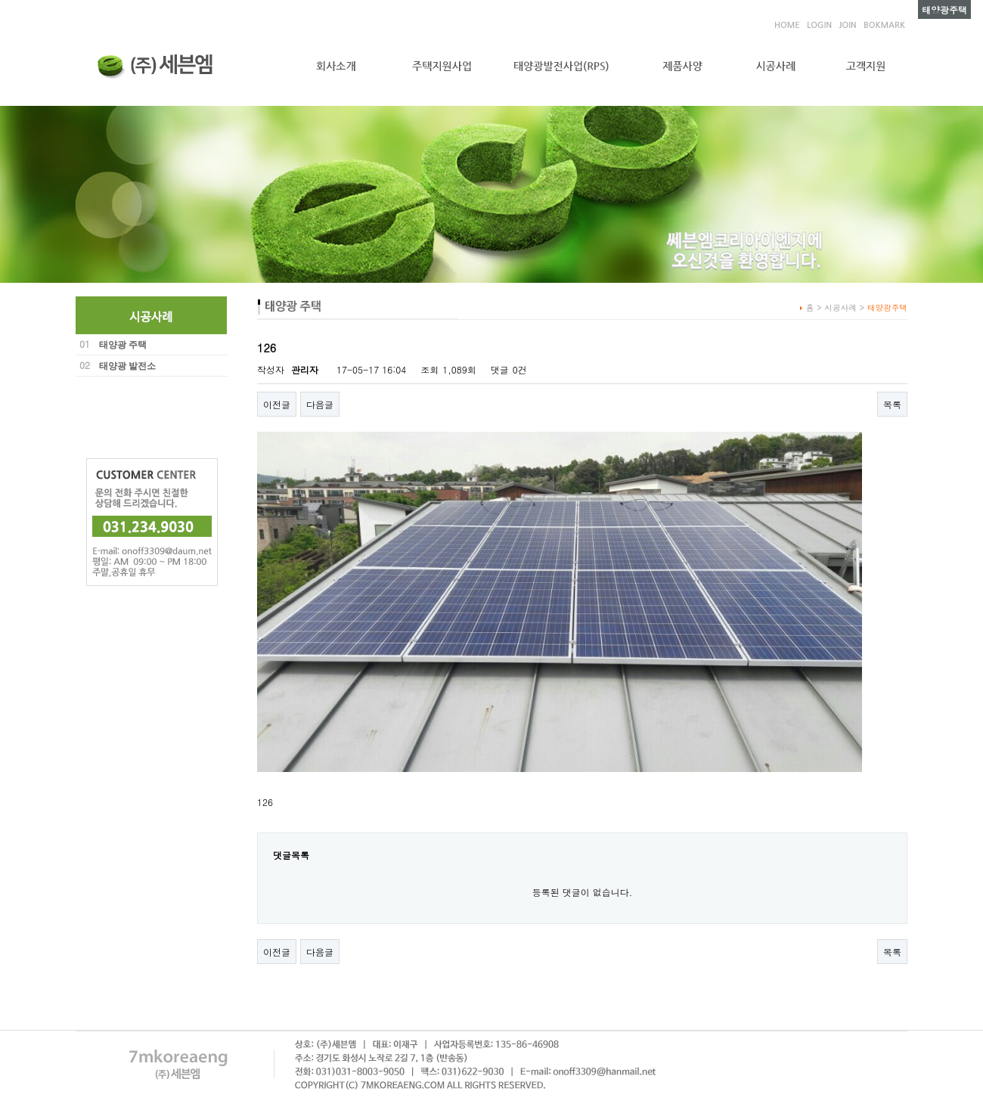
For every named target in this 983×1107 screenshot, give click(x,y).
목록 (892, 404)
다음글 (319, 404)
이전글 (276, 404)
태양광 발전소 (127, 366)
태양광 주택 (123, 345)
